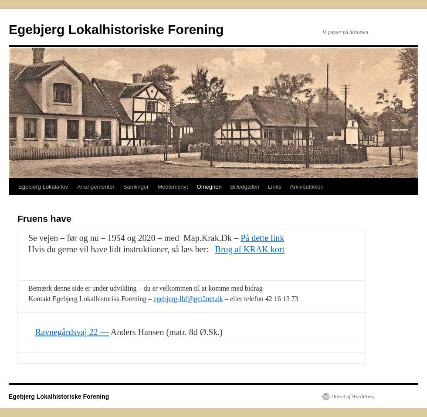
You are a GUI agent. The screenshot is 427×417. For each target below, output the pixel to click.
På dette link (262, 238)
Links (274, 186)
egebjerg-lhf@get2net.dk (188, 298)
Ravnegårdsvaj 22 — (72, 332)
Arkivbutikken (306, 186)
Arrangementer (96, 186)
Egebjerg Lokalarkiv (43, 186)
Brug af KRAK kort (250, 249)
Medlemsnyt (172, 186)
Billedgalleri (244, 186)
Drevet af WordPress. (353, 396)
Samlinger (136, 186)
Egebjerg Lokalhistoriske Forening (116, 29)
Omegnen (209, 186)
